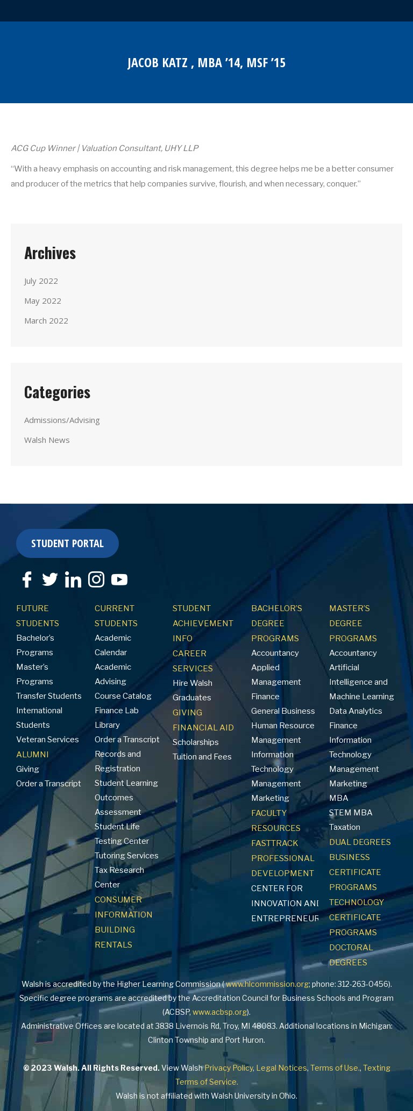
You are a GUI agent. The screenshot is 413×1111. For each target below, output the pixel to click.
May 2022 (42, 300)
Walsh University (240, 1095)
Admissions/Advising (62, 419)
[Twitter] (50, 579)
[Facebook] (27, 579)
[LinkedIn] (73, 579)
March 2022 (46, 320)
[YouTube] (119, 579)
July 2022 (41, 280)
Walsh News (47, 439)
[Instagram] (96, 579)
